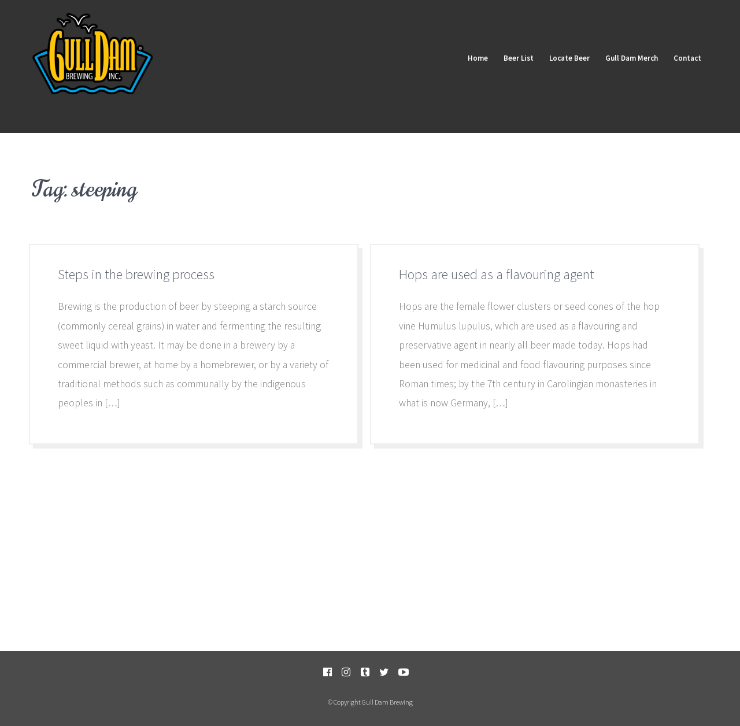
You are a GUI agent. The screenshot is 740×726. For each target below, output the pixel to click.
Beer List (512, 57)
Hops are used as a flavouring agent (496, 274)
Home (469, 57)
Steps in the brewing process (136, 274)
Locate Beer (564, 57)
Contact (686, 57)
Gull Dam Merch (628, 57)
